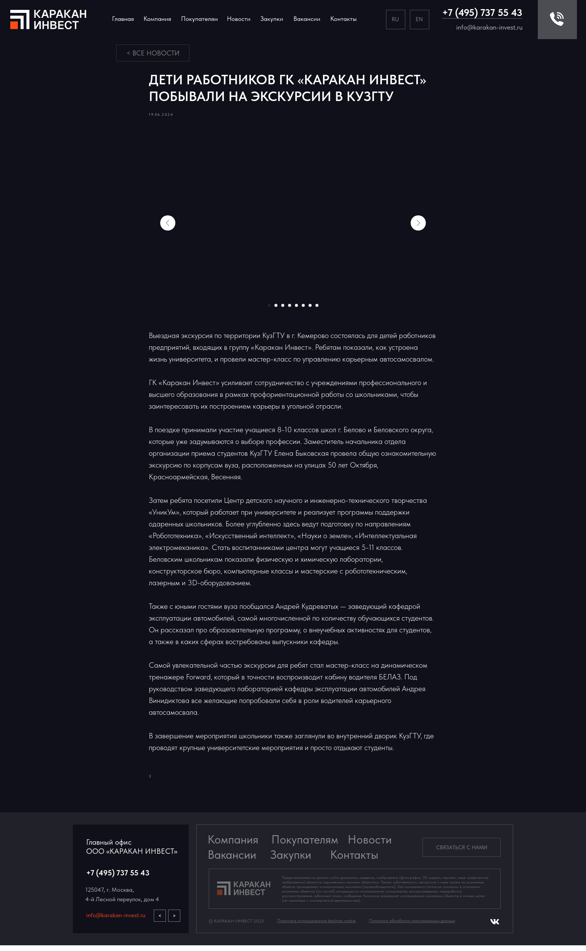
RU (395, 19)
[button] (461, 853)
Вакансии (232, 860)
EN (419, 19)
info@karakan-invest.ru (489, 27)
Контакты (343, 18)
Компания (157, 18)
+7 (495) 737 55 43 (482, 12)
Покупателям (304, 845)
